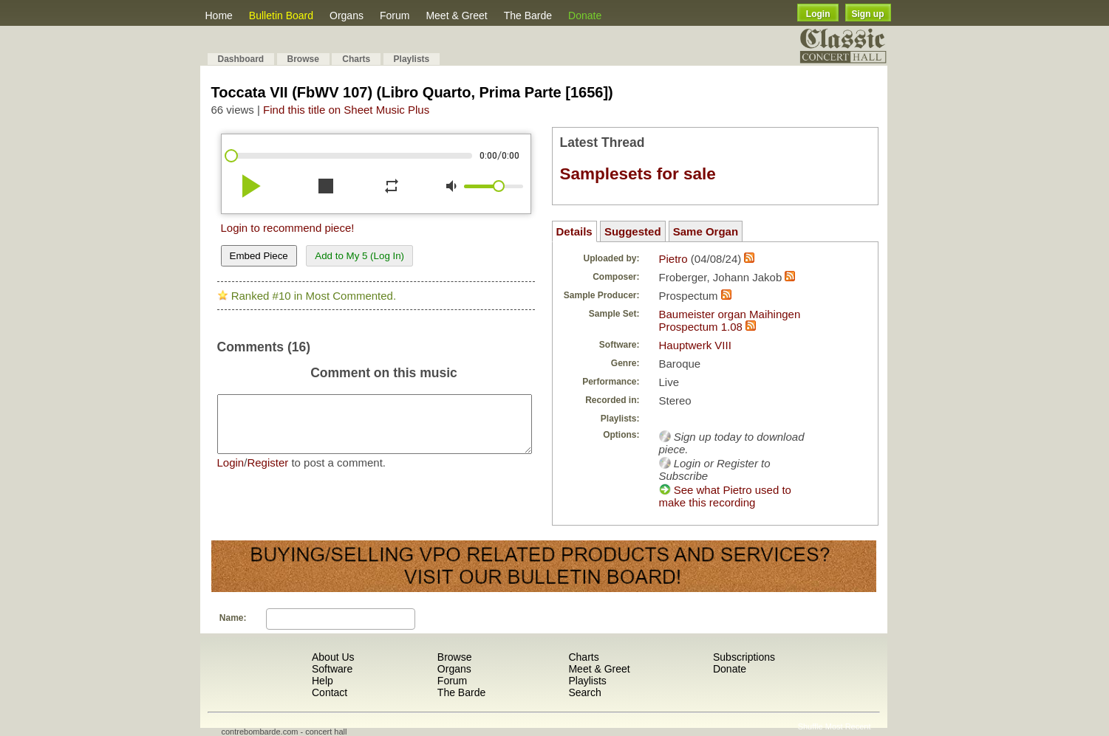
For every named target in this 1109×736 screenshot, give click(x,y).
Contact (329, 692)
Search (584, 692)
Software (332, 669)
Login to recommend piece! (288, 227)
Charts (356, 59)
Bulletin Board (281, 15)
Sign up (868, 14)
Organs (347, 15)
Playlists (412, 59)
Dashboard (241, 59)
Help (322, 681)
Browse (303, 59)
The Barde (528, 15)
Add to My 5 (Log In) (359, 255)
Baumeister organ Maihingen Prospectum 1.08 (730, 320)
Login (818, 14)
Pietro (673, 258)
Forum (394, 15)
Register (267, 473)
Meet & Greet (456, 15)
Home (219, 15)
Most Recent (848, 726)
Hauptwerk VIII (695, 345)
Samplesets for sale (638, 174)
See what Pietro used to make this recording (725, 496)
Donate (584, 15)
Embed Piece (259, 255)
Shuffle (810, 726)
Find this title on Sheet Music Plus (346, 109)
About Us (333, 657)
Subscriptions (744, 657)
